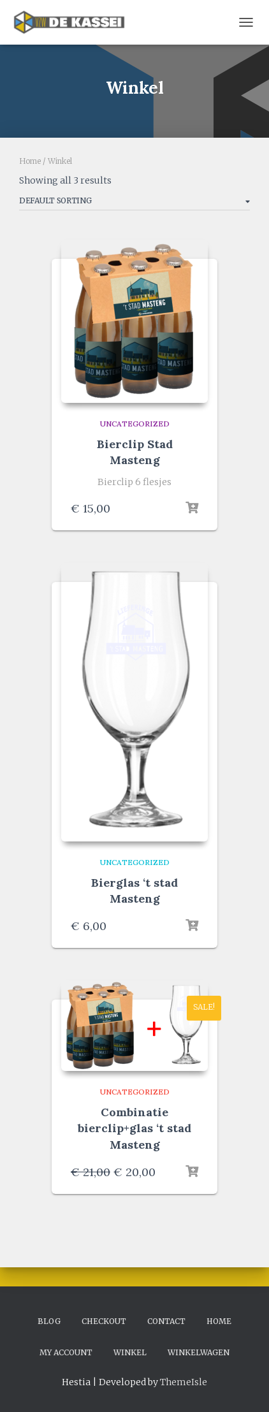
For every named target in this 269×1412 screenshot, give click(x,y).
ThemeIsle (183, 1382)
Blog (49, 1321)
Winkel (130, 1352)
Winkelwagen (198, 1352)
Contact (166, 1321)
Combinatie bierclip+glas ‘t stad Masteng (134, 1128)
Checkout (104, 1321)
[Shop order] (134, 202)
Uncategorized (135, 423)
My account (66, 1352)
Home (30, 161)
